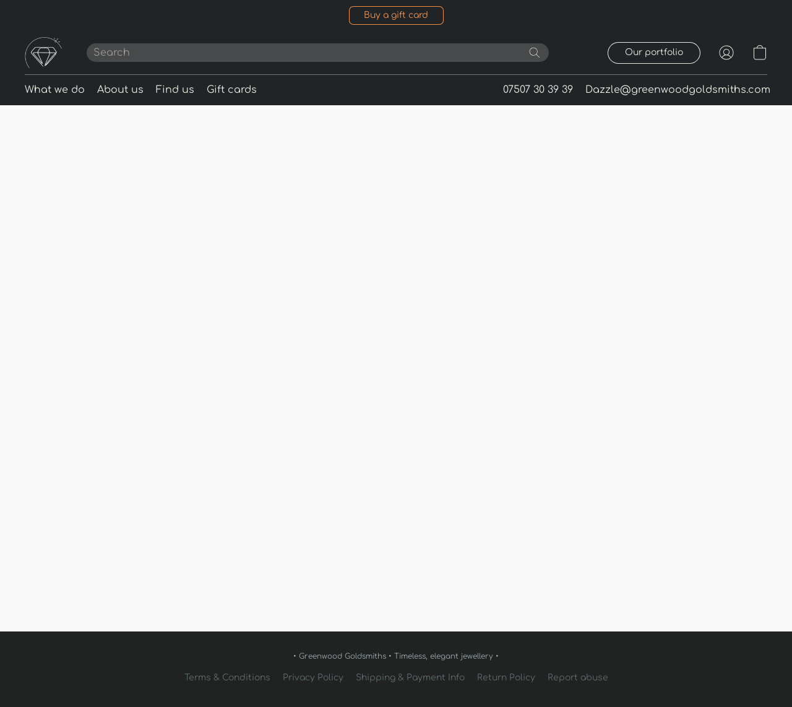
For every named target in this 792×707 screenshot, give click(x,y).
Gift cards (232, 89)
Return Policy (506, 677)
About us (120, 89)
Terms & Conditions (227, 677)
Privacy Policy (313, 677)
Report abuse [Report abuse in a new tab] (578, 677)
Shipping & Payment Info (410, 677)
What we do (55, 89)
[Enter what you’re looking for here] (318, 52)
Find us (175, 89)
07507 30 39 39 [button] (538, 89)
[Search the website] (534, 52)
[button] (396, 15)
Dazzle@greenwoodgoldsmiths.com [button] (677, 89)
